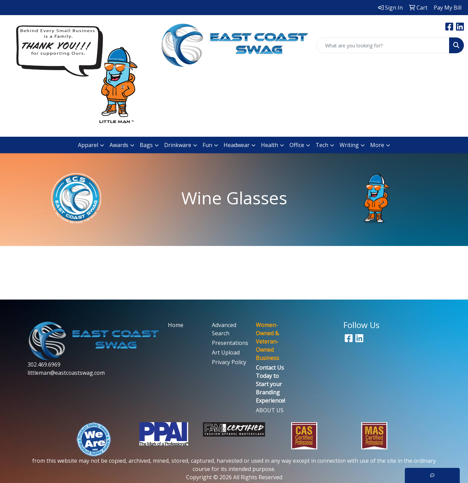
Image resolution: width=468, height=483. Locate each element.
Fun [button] (207, 145)
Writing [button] (349, 145)
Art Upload (226, 352)
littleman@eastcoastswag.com (66, 373)
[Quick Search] (382, 45)
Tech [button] (322, 145)
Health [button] (269, 145)
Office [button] (296, 145)
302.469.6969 (43, 364)
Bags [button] (146, 145)
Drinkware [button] (177, 145)
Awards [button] (119, 145)
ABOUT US (270, 410)
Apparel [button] (88, 145)
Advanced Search (224, 329)
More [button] (377, 145)
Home (175, 325)
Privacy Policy (229, 362)
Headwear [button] (237, 145)
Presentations (230, 343)
